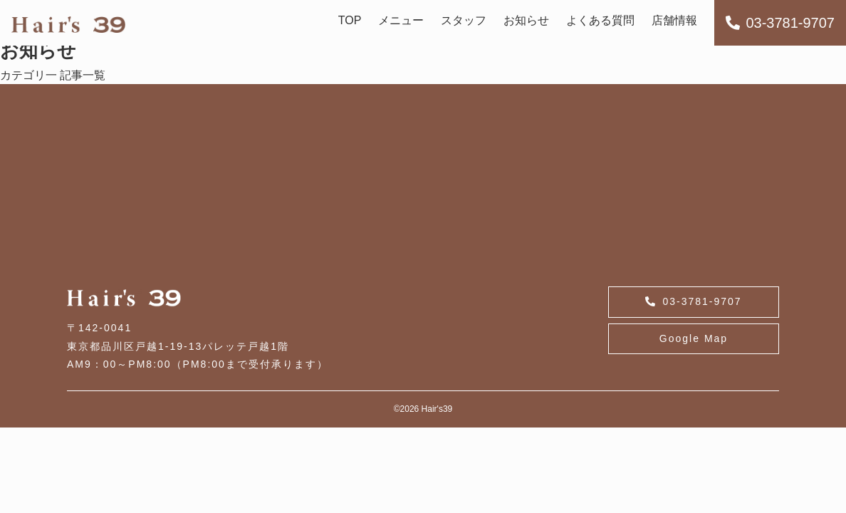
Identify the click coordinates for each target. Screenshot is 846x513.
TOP (350, 20)
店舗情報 (674, 20)
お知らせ (526, 20)
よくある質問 (600, 20)
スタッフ (463, 20)
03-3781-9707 (780, 23)
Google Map (693, 338)
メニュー (401, 20)
